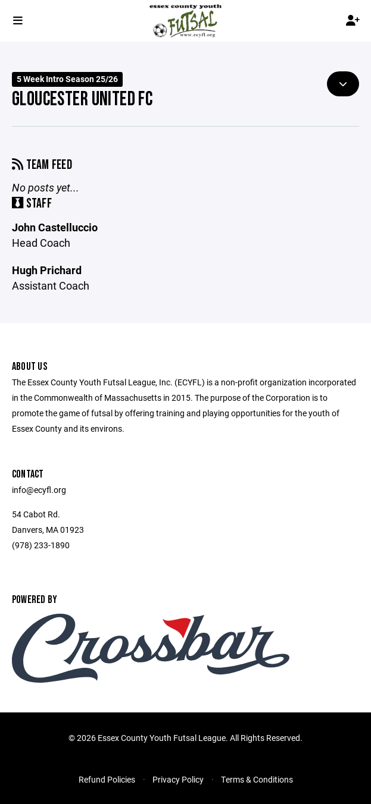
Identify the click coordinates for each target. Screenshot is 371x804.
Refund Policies (107, 779)
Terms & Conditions (257, 779)
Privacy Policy (178, 779)
